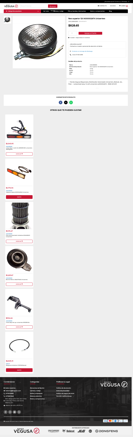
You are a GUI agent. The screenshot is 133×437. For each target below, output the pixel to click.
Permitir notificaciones (64, 396)
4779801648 (9, 396)
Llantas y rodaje (35, 391)
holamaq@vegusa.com (12, 391)
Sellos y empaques (36, 393)
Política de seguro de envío (65, 393)
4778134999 (9, 393)
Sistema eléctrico (36, 396)
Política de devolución (63, 388)
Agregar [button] (19, 154)
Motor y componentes (37, 399)
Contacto (102, 6)
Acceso (113, 6)
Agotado (19, 197)
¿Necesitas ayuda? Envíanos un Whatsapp (116, 1)
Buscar (53, 6)
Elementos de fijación (37, 388)
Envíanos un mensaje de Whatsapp (82, 51)
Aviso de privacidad (62, 391)
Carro (123, 6)
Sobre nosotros (9, 388)
